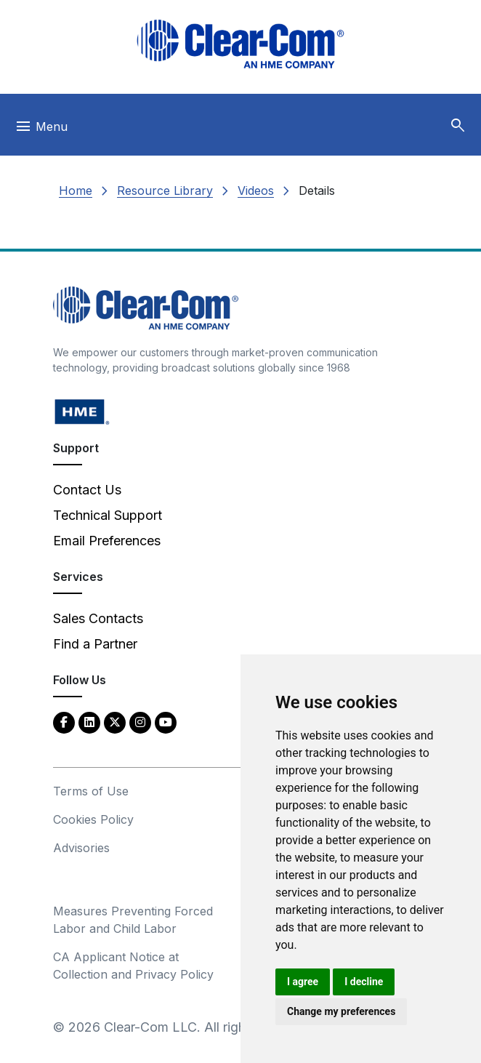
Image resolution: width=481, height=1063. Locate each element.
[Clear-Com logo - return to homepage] (240, 44)
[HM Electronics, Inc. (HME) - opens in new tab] (82, 411)
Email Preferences (107, 540)
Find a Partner (95, 643)
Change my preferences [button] (341, 1011)
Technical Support (107, 515)
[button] (457, 126)
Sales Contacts (98, 618)
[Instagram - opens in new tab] (140, 721)
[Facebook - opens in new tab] (64, 721)
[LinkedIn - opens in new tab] (89, 721)
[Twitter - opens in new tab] (115, 721)
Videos (256, 190)
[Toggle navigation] (41, 130)
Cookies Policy (93, 819)
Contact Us (87, 489)
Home (75, 190)
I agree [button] (302, 981)
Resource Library (165, 190)
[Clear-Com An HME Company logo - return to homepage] (145, 307)
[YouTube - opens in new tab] (166, 721)
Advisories (81, 848)
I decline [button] (363, 981)
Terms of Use (91, 791)
